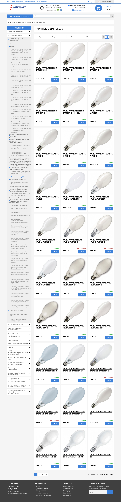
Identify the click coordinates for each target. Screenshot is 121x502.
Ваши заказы (66, 493)
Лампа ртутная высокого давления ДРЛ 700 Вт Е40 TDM (74, 414)
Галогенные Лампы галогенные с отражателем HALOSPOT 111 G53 (21, 92)
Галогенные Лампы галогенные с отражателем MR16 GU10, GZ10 (21, 111)
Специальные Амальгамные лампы (20, 183)
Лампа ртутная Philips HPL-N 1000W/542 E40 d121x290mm (72, 199)
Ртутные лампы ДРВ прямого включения (20, 172)
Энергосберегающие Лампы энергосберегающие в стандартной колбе (20, 294)
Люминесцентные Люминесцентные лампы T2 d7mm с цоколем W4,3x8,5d (20, 153)
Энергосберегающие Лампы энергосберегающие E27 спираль (20, 260)
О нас (8, 1)
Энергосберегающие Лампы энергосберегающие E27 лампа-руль (20, 253)
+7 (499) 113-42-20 (76, 5)
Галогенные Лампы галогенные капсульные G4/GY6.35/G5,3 (21, 75)
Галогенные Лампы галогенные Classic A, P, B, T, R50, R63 (21, 58)
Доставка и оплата (29, 1)
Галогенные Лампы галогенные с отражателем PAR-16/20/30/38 (21, 130)
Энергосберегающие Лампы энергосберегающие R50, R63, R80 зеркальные (21, 288)
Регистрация (66, 491)
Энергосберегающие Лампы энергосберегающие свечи (20, 301)
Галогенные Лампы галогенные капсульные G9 (21, 81)
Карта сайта (66, 495)
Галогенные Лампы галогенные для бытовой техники (21, 70)
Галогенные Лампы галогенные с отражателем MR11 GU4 (21, 105)
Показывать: (75, 37)
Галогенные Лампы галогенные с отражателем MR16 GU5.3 (21, 117)
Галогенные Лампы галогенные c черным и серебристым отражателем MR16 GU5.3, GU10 (21, 51)
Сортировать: (43, 37)
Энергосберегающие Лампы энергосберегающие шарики (20, 306)
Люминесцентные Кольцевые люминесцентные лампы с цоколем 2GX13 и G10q (20, 146)
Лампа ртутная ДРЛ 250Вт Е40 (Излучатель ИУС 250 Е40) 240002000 (73, 457)
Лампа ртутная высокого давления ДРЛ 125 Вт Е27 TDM (74, 371)
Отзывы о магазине (17, 1)
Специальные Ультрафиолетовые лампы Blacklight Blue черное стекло (20, 213)
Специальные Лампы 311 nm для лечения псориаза (20, 194)
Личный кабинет (67, 488)
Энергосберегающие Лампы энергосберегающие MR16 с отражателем (20, 281)
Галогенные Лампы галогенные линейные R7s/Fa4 (21, 86)
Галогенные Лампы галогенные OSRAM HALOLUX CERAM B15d (21, 64)
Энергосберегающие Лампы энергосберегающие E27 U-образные (20, 239)
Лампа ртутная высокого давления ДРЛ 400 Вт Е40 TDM (47, 414)
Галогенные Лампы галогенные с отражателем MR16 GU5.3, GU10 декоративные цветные (21, 123)
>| (46, 474)
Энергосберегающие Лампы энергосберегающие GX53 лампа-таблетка (20, 274)
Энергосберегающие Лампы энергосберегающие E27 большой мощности (20, 246)
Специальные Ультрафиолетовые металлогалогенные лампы (19, 220)
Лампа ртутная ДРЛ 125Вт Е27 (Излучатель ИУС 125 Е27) (46, 457)
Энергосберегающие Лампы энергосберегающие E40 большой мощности (20, 267)
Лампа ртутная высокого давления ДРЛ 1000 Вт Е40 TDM (47, 371)
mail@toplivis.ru (79, 8)
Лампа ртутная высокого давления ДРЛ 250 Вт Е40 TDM (101, 371)
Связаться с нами (68, 486)
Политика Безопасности (43, 495)
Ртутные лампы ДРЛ (17, 177)
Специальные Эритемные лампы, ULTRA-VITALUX (19, 226)
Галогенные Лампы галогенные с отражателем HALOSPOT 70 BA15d (21, 99)
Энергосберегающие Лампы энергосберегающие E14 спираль (20, 232)
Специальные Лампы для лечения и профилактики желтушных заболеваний (19, 206)
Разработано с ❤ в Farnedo (25, 499)
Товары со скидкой (42, 1)
